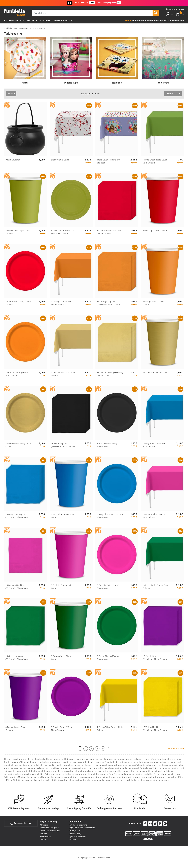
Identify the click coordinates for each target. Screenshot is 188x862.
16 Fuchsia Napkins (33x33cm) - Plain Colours (17, 587)
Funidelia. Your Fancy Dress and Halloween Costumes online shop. (14, 12)
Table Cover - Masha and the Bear (109, 161)
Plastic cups (71, 82)
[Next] (108, 748)
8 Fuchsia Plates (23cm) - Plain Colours (108, 587)
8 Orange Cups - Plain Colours (153, 303)
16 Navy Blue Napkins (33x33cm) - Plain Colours (17, 516)
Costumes (26, 20)
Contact (43, 839)
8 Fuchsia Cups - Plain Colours (61, 587)
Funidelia (8, 28)
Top (127, 20)
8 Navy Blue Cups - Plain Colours (62, 516)
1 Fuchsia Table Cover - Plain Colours (154, 516)
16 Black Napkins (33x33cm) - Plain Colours (63, 445)
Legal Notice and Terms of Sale (82, 827)
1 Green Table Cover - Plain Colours (155, 587)
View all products (176, 748)
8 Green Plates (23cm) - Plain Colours (108, 657)
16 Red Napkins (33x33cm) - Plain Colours (109, 232)
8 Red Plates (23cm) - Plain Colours (18, 303)
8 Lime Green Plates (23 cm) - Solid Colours (62, 232)
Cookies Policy (75, 833)
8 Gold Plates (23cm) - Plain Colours (18, 445)
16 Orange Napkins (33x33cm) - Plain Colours (109, 303)
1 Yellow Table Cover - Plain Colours (110, 728)
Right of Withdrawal (77, 836)
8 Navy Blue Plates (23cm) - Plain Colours (110, 516)
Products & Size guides (49, 827)
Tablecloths (162, 82)
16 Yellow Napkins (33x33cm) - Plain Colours (155, 728)
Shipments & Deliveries (50, 830)
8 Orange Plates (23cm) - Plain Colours (17, 374)
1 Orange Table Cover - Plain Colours (62, 303)
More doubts (45, 836)
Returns (43, 833)
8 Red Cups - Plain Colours (155, 230)
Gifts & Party (62, 20)
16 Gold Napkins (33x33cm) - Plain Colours (110, 374)
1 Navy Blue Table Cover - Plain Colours (155, 445)
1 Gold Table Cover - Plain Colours (63, 374)
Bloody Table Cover (60, 159)
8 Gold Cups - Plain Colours (156, 372)
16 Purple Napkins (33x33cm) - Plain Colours (155, 657)
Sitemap (72, 839)
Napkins (117, 82)
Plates (25, 82)
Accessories (43, 20)
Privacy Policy (74, 830)
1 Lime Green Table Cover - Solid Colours (155, 161)
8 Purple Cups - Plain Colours (15, 728)
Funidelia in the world (78, 825)
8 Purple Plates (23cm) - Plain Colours (62, 728)
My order (44, 825)
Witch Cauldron (12, 159)
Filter (10, 93)
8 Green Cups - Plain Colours (61, 657)
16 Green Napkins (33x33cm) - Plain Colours (17, 657)
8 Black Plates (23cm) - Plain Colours (107, 445)
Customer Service (20, 823)
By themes (10, 20)
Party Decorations (21, 28)
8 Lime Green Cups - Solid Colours (17, 232)
